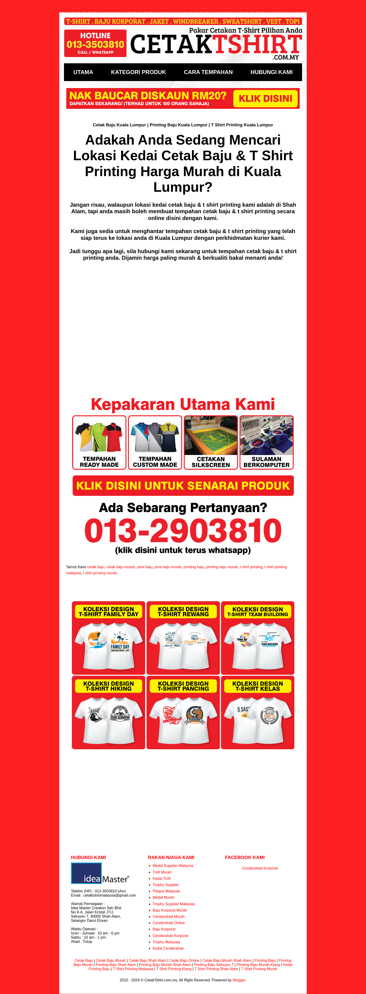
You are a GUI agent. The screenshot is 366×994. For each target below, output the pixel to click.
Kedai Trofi (161, 878)
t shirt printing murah (100, 573)
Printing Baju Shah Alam (116, 965)
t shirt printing (251, 567)
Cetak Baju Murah (111, 960)
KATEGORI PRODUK (138, 72)
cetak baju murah (120, 567)
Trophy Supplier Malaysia (174, 904)
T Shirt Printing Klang (173, 969)
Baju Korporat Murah (170, 910)
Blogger (238, 980)
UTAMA (83, 72)
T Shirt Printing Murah (259, 969)
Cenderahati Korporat (170, 936)
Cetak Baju (84, 960)
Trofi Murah (162, 872)
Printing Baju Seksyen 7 (214, 965)
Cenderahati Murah (169, 917)
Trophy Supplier (166, 885)
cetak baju (95, 567)
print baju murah (168, 567)
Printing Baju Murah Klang (258, 965)
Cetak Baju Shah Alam (147, 960)
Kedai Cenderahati (168, 948)
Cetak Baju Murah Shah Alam (226, 960)
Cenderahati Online (169, 923)
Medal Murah (163, 897)
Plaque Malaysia (166, 891)
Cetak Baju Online (184, 960)
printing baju (193, 567)
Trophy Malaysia (166, 942)
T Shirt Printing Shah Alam (216, 969)
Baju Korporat (164, 929)
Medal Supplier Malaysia (173, 866)
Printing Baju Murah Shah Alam (165, 965)
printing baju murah (222, 567)
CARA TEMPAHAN (208, 72)
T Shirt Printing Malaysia (133, 969)
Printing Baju (265, 960)
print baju (144, 567)
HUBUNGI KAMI (272, 72)
